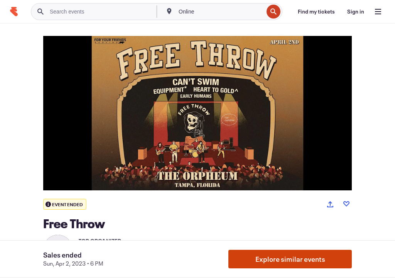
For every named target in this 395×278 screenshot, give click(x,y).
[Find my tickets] (316, 11)
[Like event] (346, 203)
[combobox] (220, 11)
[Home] (14, 11)
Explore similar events (290, 259)
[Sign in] (355, 11)
